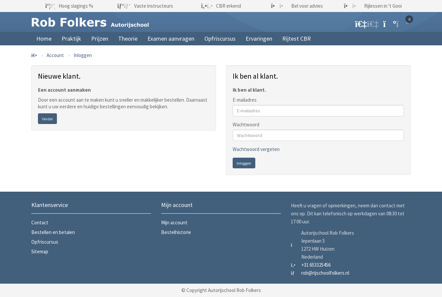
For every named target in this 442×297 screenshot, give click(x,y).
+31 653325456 (316, 265)
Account (55, 55)
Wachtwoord (246, 124)
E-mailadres (245, 100)
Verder (47, 118)
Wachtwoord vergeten (256, 149)
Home (44, 38)
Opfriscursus (220, 38)
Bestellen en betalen (53, 232)
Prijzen (99, 38)
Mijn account (174, 222)
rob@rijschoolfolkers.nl (325, 273)
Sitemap (39, 251)
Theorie (127, 38)
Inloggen (83, 55)
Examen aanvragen (170, 38)
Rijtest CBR (296, 38)
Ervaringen (259, 38)
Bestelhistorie (176, 232)
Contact (39, 222)
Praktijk (71, 38)
